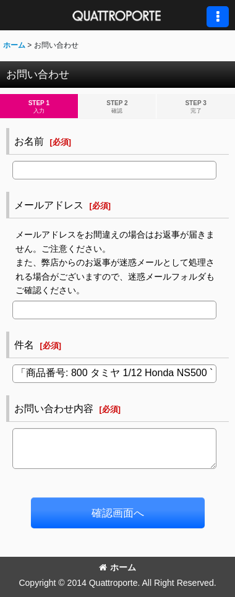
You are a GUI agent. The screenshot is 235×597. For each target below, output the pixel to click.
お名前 (29, 141)
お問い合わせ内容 (53, 408)
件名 (24, 344)
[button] (218, 16)
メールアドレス (48, 204)
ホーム (117, 567)
